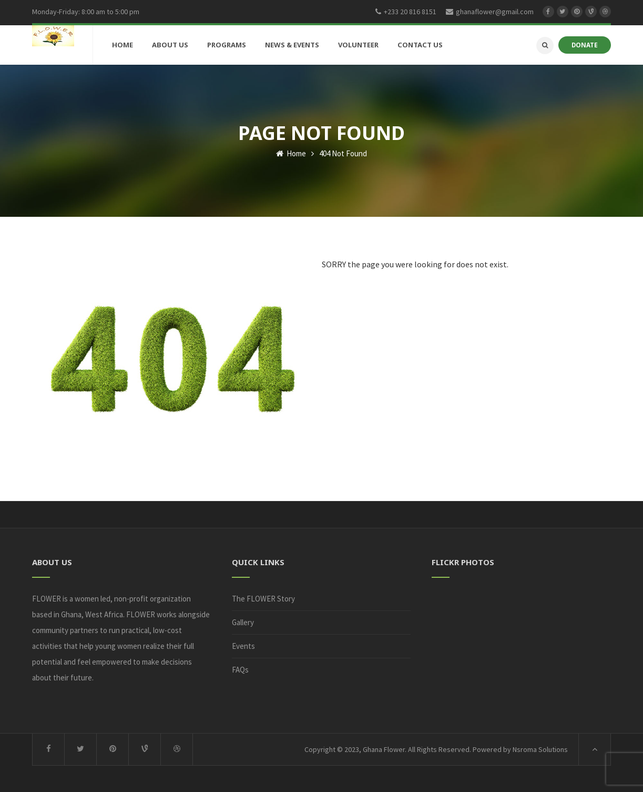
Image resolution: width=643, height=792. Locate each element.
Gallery (243, 622)
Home (291, 153)
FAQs (240, 670)
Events (243, 646)
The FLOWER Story (263, 599)
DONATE (584, 45)
